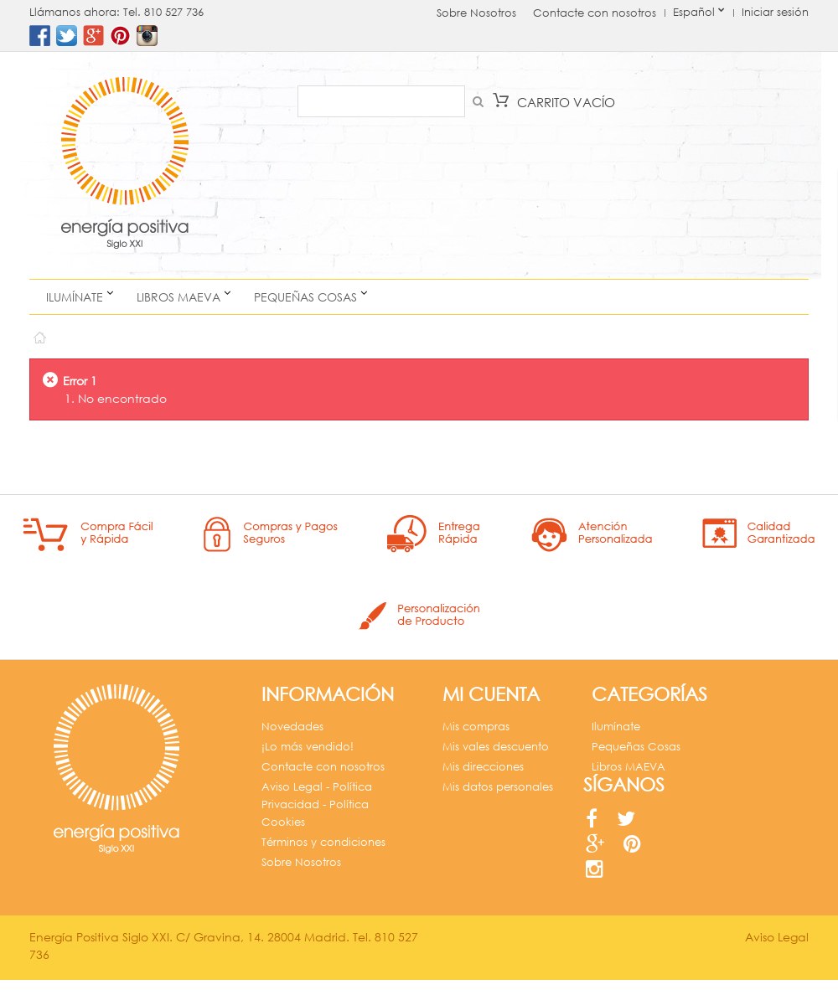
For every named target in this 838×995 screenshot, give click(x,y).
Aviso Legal (777, 952)
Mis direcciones (483, 767)
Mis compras (476, 726)
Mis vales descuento (495, 747)
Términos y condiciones (323, 842)
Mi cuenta (491, 693)
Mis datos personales (497, 787)
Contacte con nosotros (594, 13)
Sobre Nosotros (476, 13)
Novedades (292, 726)
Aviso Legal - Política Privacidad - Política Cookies (316, 804)
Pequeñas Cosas (305, 297)
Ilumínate (74, 297)
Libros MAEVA (178, 297)
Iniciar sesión (775, 12)
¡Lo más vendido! (307, 747)
